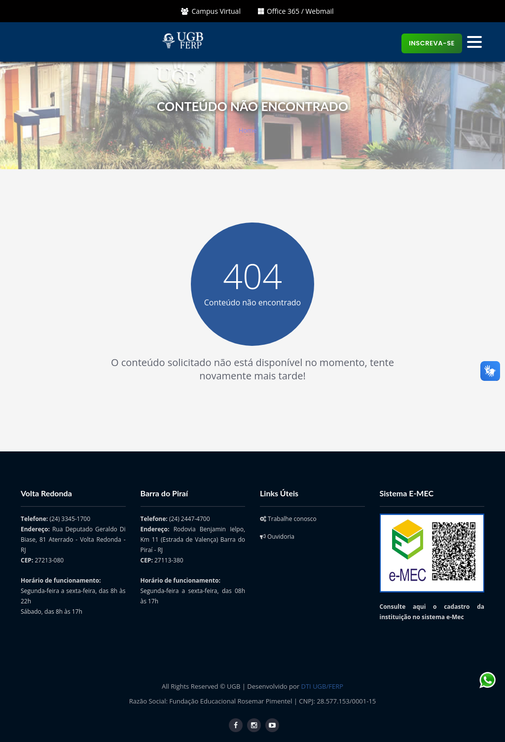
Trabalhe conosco (288, 519)
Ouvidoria (277, 536)
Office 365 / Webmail (296, 11)
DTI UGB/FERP (322, 686)
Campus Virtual (211, 11)
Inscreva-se (432, 43)
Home (248, 130)
